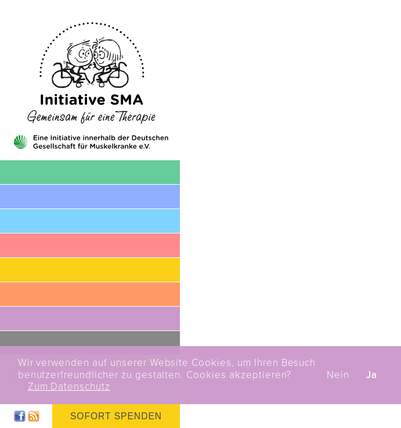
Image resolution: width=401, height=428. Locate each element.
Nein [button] (338, 375)
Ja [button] (371, 375)
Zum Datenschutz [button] (69, 387)
